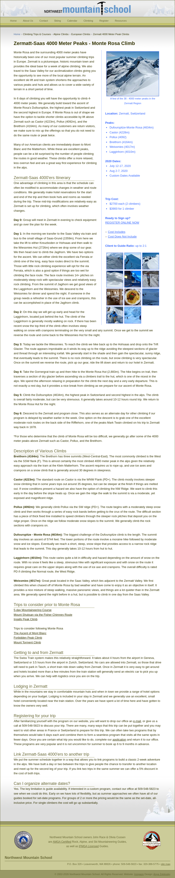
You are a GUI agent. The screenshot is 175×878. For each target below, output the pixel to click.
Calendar (72, 20)
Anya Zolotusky (161, 874)
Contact (43, 20)
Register (104, 20)
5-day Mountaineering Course (33, 610)
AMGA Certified (62, 841)
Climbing (88, 20)
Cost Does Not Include (122, 236)
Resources (121, 20)
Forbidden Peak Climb (28, 637)
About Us (28, 20)
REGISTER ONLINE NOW (122, 222)
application (119, 739)
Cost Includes (116, 232)
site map (165, 864)
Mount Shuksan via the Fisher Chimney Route (43, 614)
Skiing (57, 20)
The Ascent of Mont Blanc (30, 633)
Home (13, 20)
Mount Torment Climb (27, 642)
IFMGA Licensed (89, 846)
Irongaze (139, 874)
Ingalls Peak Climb (25, 619)
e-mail (137, 721)
